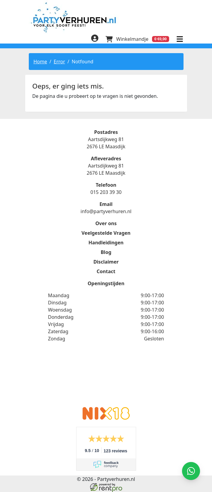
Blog (106, 252)
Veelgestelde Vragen (106, 233)
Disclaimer (105, 261)
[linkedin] (44, 40)
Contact (106, 271)
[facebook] (32, 40)
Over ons (106, 223)
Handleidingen (106, 242)
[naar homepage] (106, 17)
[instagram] (56, 40)
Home (40, 61)
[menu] (180, 39)
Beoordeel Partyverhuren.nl (106, 378)
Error (59, 61)
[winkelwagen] (137, 39)
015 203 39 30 (105, 192)
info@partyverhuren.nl (106, 211)
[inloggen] (95, 39)
